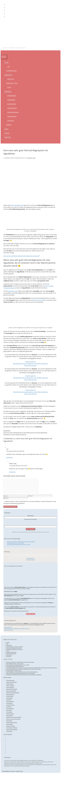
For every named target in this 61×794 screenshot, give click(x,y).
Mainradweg (9, 710)
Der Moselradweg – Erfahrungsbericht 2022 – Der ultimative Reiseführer (22, 671)
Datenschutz (9, 655)
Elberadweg (11, 100)
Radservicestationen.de (11, 652)
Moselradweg (11, 116)
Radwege (8, 91)
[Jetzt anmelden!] (30, 529)
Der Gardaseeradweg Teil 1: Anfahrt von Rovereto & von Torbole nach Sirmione (23, 669)
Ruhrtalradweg (9, 724)
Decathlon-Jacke (13, 291)
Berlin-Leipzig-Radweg (11, 691)
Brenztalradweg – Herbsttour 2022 (13, 670)
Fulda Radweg (9, 703)
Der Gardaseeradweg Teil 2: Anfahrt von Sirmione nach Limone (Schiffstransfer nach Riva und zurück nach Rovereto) (31, 667)
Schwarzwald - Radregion (11, 727)
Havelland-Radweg (10, 705)
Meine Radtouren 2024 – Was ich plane (15, 543)
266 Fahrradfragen (10, 680)
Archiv (6, 133)
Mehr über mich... (30, 614)
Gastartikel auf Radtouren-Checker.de (14, 649)
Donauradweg (12, 108)
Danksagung (9, 645)
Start (7, 62)
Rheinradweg (11, 104)
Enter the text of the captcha (30, 519)
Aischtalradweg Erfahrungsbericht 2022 (14, 666)
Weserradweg (11, 96)
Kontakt (7, 137)
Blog (6, 129)
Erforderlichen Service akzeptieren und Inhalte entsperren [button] (30, 363)
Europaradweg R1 (10, 701)
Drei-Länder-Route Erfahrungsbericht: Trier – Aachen (18, 544)
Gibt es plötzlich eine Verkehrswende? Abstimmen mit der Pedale (20, 673)
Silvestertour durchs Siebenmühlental (14, 434)
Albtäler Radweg (9, 684)
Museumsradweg (10, 713)
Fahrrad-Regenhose (17, 205)
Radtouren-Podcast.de (11, 653)
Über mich (8, 75)
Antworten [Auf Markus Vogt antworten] (12, 472)
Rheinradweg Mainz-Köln (11, 722)
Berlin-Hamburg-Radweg (11, 689)
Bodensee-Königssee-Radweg (12, 692)
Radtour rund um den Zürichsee (13, 719)
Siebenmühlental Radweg (11, 729)
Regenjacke (6, 430)
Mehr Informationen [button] (30, 365)
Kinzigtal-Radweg (10, 708)
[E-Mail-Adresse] (30, 517)
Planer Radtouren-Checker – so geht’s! (14, 646)
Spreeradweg (9, 731)
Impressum (8, 656)
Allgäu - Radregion (10, 685)
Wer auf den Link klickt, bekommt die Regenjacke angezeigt (21, 256)
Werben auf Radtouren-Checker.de (13, 648)
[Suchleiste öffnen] (2, 52)
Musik (9, 87)
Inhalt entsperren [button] (30, 362)
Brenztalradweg (9, 696)
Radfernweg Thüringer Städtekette (13, 717)
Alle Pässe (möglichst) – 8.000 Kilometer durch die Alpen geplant (21, 541)
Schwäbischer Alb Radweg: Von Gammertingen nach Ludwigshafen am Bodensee (24, 674)
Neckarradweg (9, 715)
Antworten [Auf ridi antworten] (9, 457)
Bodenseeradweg (13, 112)
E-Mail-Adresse (30, 515)
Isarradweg (8, 706)
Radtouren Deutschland (11, 682)
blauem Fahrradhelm (39, 300)
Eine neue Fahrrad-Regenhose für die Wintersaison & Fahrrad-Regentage (25, 432)
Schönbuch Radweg (10, 726)
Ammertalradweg (10, 687)
